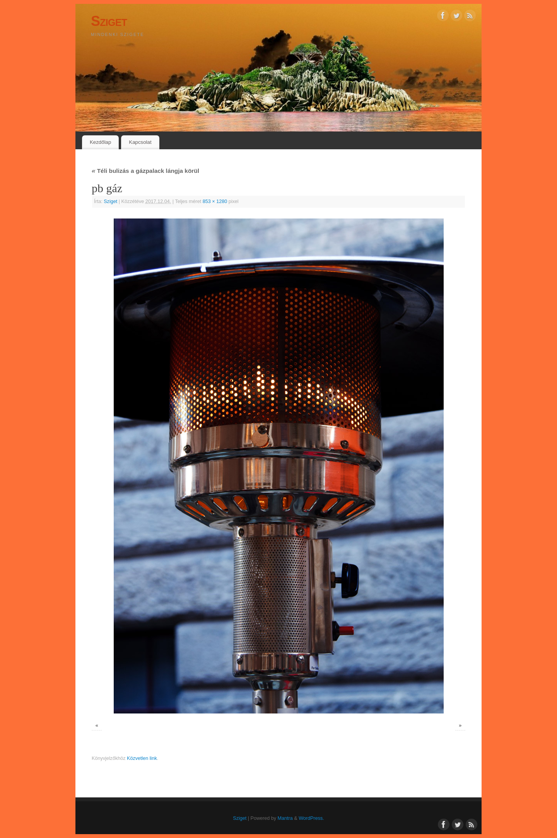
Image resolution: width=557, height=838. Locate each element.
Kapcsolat (140, 142)
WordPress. (311, 818)
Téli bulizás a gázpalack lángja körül (145, 170)
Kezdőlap (100, 142)
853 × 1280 (215, 201)
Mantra (285, 818)
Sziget (109, 21)
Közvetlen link (142, 758)
